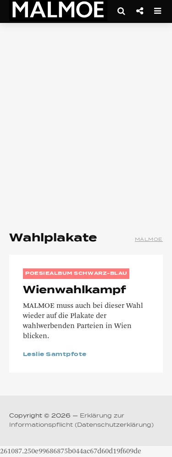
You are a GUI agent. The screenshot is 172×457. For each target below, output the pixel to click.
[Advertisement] (86, 123)
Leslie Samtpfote (55, 354)
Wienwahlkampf (74, 290)
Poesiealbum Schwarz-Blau (76, 273)
